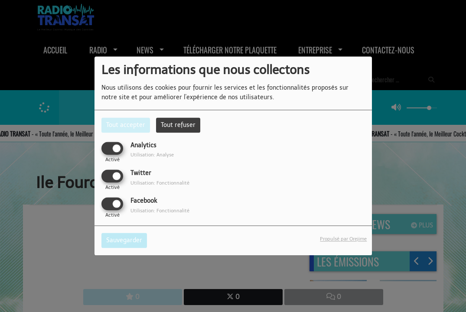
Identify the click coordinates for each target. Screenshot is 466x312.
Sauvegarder (124, 240)
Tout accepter (125, 125)
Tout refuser (178, 125)
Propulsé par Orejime (343, 239)
